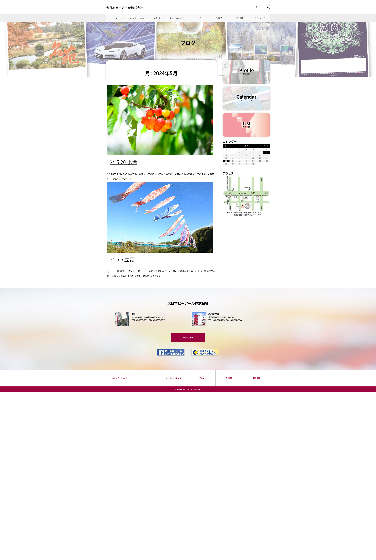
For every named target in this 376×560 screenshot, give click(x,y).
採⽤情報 (239, 18)
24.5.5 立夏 (122, 259)
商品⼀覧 (157, 18)
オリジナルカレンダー (177, 18)
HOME (116, 18)
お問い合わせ (260, 18)
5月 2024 (246, 146)
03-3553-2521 (142, 320)
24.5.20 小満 (123, 162)
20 (226, 161)
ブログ (198, 18)
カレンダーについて (136, 18)
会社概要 (219, 18)
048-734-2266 (219, 320)
